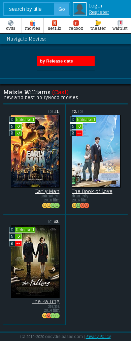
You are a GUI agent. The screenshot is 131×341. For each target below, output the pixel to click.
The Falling (46, 301)
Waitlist (120, 26)
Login (95, 5)
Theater (98, 26)
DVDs (10, 26)
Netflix (54, 26)
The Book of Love (92, 191)
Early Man (47, 191)
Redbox (76, 26)
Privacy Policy (98, 336)
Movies (32, 26)
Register (99, 12)
